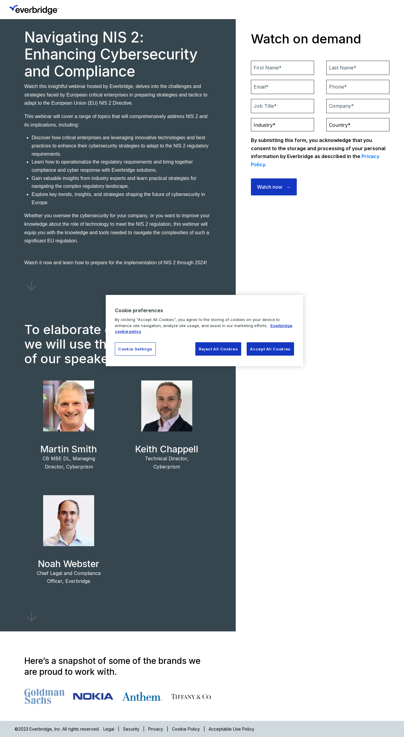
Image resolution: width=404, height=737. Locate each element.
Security (131, 729)
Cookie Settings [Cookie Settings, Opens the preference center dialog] (135, 349)
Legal (108, 729)
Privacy (155, 729)
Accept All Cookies (270, 349)
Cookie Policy (186, 729)
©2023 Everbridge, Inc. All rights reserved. (57, 729)
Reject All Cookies (218, 349)
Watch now (269, 187)
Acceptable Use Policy (231, 729)
